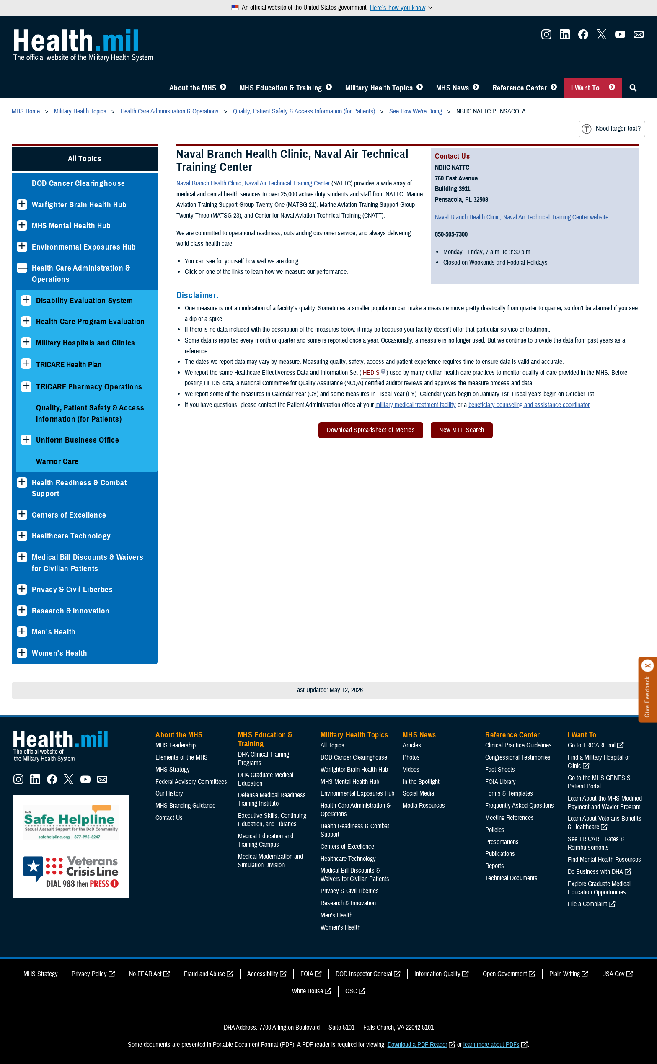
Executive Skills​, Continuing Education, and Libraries (272, 820)
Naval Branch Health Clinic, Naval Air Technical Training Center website (521, 217)
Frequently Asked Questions (519, 805)
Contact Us (169, 818)
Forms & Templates (509, 793)
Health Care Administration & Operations (81, 273)
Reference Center (519, 88)
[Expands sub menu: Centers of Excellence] (22, 515)
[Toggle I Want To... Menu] (612, 88)
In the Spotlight (421, 782)
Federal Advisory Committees (191, 782)
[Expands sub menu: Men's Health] (22, 631)
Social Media (418, 793)
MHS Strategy (172, 769)
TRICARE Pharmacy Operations (89, 387)
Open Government (505, 974)
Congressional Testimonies (518, 757)
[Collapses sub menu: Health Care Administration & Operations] (22, 268)
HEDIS (370, 373)
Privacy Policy (89, 974)
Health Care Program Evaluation (90, 321)
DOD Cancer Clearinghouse (78, 183)
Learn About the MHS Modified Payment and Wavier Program (605, 802)
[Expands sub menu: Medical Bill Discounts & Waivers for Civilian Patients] (22, 557)
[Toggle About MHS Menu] (223, 88)
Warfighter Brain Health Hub (79, 204)
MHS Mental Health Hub (71, 225)
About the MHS (193, 88)
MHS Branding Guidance (185, 805)
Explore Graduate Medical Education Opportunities (599, 888)
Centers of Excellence (69, 515)
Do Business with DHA (595, 872)
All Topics (85, 158)
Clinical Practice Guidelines (518, 745)
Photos (411, 757)
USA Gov (613, 974)
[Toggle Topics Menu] (419, 88)
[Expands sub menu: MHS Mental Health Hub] (22, 225)
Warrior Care (57, 461)
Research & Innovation (71, 611)
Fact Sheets (500, 769)
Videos (411, 769)
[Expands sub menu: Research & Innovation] (22, 610)
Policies (494, 830)
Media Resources (424, 805)
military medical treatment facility (415, 405)
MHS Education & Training (281, 88)
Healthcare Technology (71, 536)
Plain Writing (564, 974)
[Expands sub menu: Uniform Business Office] (26, 440)
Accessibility (262, 974)
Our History (169, 793)
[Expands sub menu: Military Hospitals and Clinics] (26, 342)
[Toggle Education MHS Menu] (329, 88)
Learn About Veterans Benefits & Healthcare (604, 822)
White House (307, 991)
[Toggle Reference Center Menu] (554, 88)
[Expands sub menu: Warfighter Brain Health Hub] (22, 204)
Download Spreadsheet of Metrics (371, 430)
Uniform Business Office (77, 440)
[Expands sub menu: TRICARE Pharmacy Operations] (26, 386)
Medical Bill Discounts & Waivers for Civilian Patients (87, 562)
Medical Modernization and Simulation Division (270, 861)
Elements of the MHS (181, 757)
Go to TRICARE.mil (592, 745)
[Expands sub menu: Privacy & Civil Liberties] (22, 589)
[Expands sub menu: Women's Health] (22, 653)
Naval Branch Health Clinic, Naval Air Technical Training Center (253, 183)
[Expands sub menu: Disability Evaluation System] (26, 300)
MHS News (452, 88)
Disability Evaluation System (84, 300)
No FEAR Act (145, 974)
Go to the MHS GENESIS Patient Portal (599, 782)
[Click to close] (647, 666)
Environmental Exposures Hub (84, 247)
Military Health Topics (379, 88)
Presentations (502, 842)
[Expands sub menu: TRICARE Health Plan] (26, 363)
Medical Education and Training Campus (265, 840)
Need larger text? (611, 129)
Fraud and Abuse (204, 974)
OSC (351, 991)
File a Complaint (587, 904)
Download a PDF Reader (417, 1045)
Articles (412, 745)
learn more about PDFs (491, 1045)
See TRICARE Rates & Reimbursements (596, 843)
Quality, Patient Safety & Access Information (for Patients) (90, 413)
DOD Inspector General (364, 974)
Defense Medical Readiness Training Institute (272, 799)
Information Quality (437, 974)
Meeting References (509, 818)
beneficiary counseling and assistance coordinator (529, 405)
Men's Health (54, 631)
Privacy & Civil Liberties (72, 589)
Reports (494, 866)
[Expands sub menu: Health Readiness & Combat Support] (22, 482)
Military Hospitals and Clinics (85, 343)
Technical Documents (511, 878)
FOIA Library (500, 782)
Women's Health (59, 653)
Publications (500, 854)
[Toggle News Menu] (476, 88)
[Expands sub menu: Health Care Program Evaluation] (26, 321)
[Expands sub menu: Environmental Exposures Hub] (22, 247)
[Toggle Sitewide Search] (633, 88)
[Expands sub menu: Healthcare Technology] (22, 536)
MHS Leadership (175, 745)
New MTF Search (461, 430)
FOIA (306, 974)
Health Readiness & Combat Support (79, 488)
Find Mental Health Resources (604, 859)
